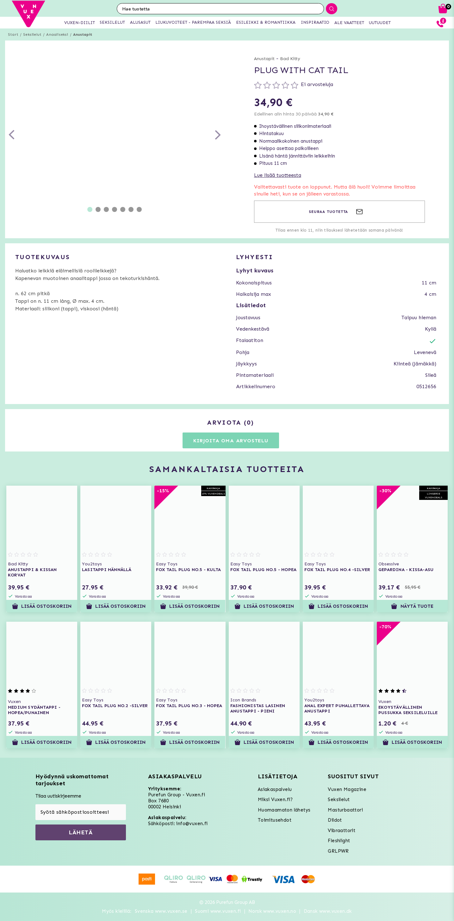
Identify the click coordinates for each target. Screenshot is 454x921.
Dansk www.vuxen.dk (328, 911)
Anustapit (82, 34)
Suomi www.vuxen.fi (218, 911)
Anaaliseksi (57, 34)
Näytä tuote (412, 606)
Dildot (335, 820)
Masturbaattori (345, 810)
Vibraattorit (341, 830)
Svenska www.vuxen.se (161, 911)
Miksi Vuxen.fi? (275, 799)
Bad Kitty (290, 58)
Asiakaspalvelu (275, 789)
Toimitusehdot (274, 820)
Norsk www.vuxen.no (272, 911)
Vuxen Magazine (347, 789)
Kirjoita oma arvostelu (230, 441)
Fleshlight (339, 840)
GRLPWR (338, 851)
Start (13, 34)
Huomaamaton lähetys (284, 810)
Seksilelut (32, 34)
